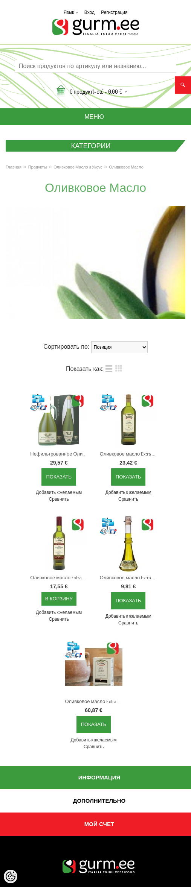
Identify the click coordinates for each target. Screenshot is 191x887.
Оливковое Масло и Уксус (77, 167)
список (108, 368)
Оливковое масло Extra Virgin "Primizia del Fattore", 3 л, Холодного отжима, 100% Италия (95, 701)
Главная (13, 167)
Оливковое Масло (126, 167)
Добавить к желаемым (59, 492)
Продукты (37, 167)
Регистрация (114, 12)
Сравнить (59, 499)
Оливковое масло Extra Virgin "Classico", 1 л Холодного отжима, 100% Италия (130, 454)
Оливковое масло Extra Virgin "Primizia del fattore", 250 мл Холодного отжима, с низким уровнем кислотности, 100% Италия (130, 577)
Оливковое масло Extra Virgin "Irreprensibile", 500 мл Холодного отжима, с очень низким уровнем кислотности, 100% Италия (60, 577)
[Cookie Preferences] (10, 876)
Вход (89, 12)
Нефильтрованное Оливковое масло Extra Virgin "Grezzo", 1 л (60, 454)
